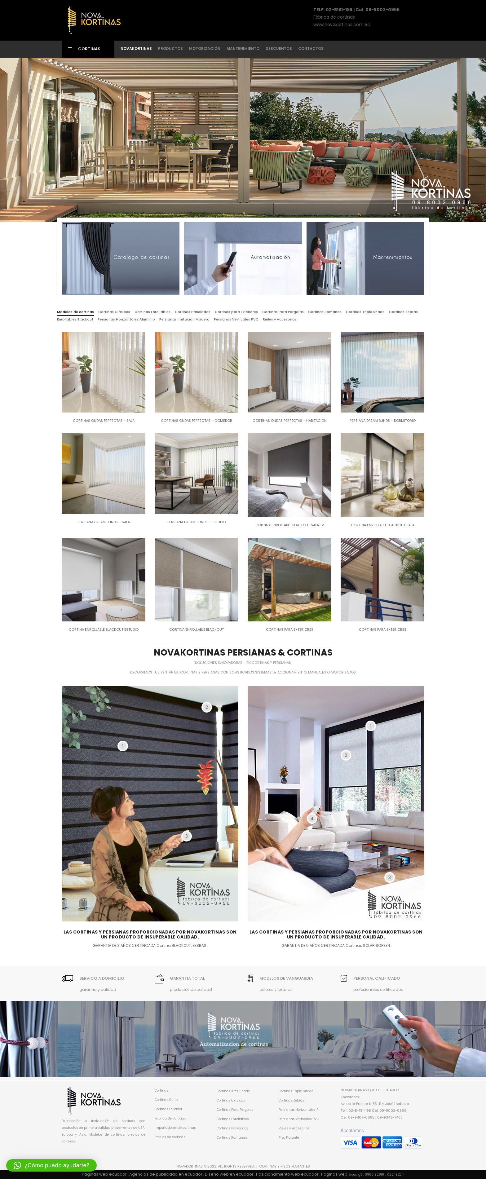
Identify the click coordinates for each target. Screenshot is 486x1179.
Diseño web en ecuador (229, 1174)
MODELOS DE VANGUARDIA (286, 978)
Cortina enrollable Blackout (196, 629)
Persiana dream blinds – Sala (103, 521)
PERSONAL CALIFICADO (376, 978)
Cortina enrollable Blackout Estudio (104, 629)
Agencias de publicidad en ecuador (165, 1174)
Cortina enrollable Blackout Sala (382, 525)
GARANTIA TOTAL (187, 978)
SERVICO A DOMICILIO (101, 978)
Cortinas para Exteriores (289, 629)
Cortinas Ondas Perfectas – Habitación (290, 420)
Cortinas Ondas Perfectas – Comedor (196, 420)
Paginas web (334, 1174)
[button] (51, 1165)
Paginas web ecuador (104, 1174)
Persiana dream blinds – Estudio (196, 521)
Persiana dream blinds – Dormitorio (383, 420)
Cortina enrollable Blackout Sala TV (289, 525)
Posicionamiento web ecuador (287, 1174)
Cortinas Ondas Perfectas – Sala (104, 420)
